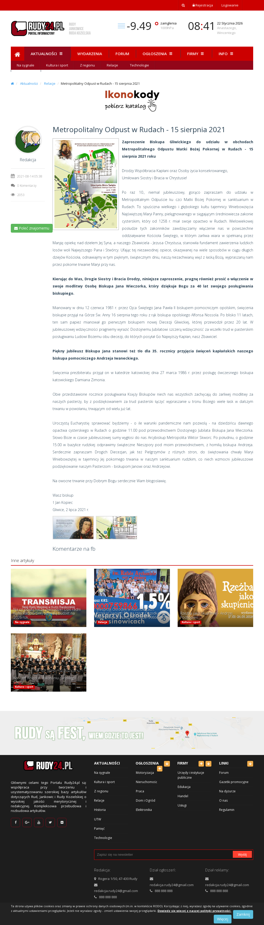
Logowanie (229, 5)
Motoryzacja (145, 772)
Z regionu (87, 65)
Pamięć (99, 828)
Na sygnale (25, 65)
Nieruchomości (147, 782)
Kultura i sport (57, 65)
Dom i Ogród (145, 800)
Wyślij (242, 854)
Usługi (182, 805)
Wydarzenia (89, 53)
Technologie (139, 65)
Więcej (222, 918)
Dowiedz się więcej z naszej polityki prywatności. (194, 911)
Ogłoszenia (158, 53)
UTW (97, 819)
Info (227, 53)
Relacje (112, 65)
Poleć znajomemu (31, 228)
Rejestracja (203, 5)
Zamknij (243, 914)
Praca (140, 791)
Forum (122, 53)
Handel (183, 796)
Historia (100, 810)
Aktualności (47, 53)
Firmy (196, 53)
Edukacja (184, 787)
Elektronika (144, 810)
